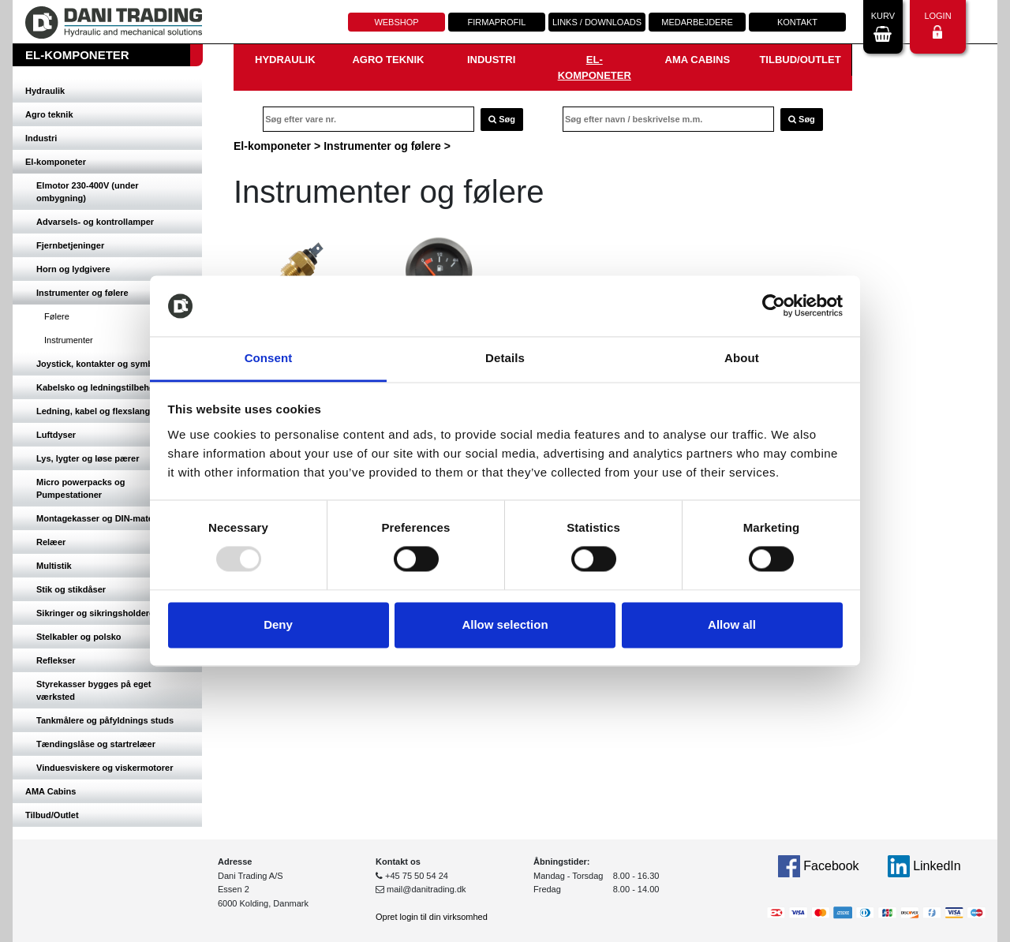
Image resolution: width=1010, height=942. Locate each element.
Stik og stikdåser (71, 589)
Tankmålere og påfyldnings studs (105, 720)
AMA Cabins (50, 791)
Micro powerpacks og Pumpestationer (80, 488)
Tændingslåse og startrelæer (95, 744)
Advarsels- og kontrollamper (95, 221)
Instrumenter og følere (82, 292)
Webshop (396, 22)
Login (937, 25)
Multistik (54, 565)
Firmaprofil (497, 22)
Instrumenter (68, 340)
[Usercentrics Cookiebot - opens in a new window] (774, 306)
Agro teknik (49, 114)
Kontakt (797, 22)
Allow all (732, 624)
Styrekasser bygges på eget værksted (94, 690)
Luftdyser (56, 434)
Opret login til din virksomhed (432, 916)
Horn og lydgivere (73, 269)
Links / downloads (597, 22)
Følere (56, 316)
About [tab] (741, 357)
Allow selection (505, 624)
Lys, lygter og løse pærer (87, 458)
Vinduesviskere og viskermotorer (104, 767)
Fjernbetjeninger (70, 245)
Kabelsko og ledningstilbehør (97, 387)
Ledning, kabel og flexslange (95, 411)
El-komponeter (55, 161)
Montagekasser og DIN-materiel (101, 518)
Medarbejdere (696, 22)
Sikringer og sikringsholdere (95, 613)
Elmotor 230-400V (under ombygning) (87, 192)
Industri (41, 138)
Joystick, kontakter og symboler (102, 363)
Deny (278, 624)
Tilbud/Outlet (52, 815)
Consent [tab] (269, 357)
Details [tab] (505, 357)
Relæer (50, 542)
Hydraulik (45, 90)
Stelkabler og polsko (79, 636)
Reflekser (56, 660)
